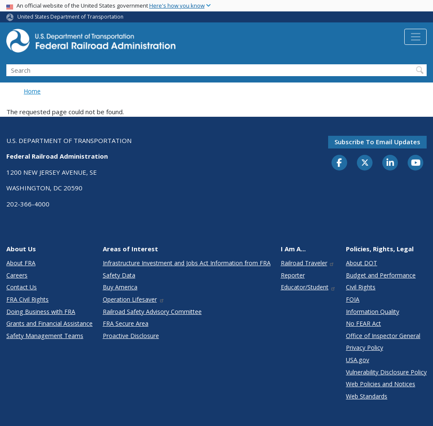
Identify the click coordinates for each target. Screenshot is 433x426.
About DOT (361, 263)
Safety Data (119, 275)
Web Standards (366, 396)
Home (32, 91)
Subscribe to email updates (377, 141)
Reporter (293, 275)
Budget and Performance (381, 275)
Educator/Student (308, 287)
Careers (16, 275)
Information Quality (372, 312)
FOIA (352, 299)
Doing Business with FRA (40, 312)
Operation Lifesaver (133, 299)
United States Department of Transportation (70, 16)
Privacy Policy (364, 348)
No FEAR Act (363, 323)
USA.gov (357, 360)
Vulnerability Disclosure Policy (386, 372)
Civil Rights (360, 287)
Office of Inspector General (383, 336)
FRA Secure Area (125, 323)
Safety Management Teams (44, 336)
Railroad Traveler (308, 263)
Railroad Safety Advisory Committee (152, 312)
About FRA (21, 263)
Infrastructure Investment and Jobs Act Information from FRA (187, 263)
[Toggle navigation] (415, 37)
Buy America (120, 287)
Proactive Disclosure (131, 336)
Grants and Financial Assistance (49, 323)
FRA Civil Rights (27, 299)
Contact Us (21, 287)
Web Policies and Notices (380, 384)
